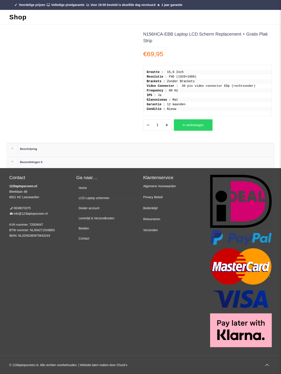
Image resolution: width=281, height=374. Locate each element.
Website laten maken (94, 365)
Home (83, 188)
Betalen (84, 228)
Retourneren (151, 219)
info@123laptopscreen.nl (31, 213)
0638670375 (22, 208)
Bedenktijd (150, 208)
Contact (84, 238)
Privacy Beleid (153, 197)
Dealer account (89, 208)
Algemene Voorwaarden (159, 186)
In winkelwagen (193, 125)
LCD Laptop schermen (94, 198)
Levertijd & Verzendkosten (96, 218)
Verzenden (150, 230)
